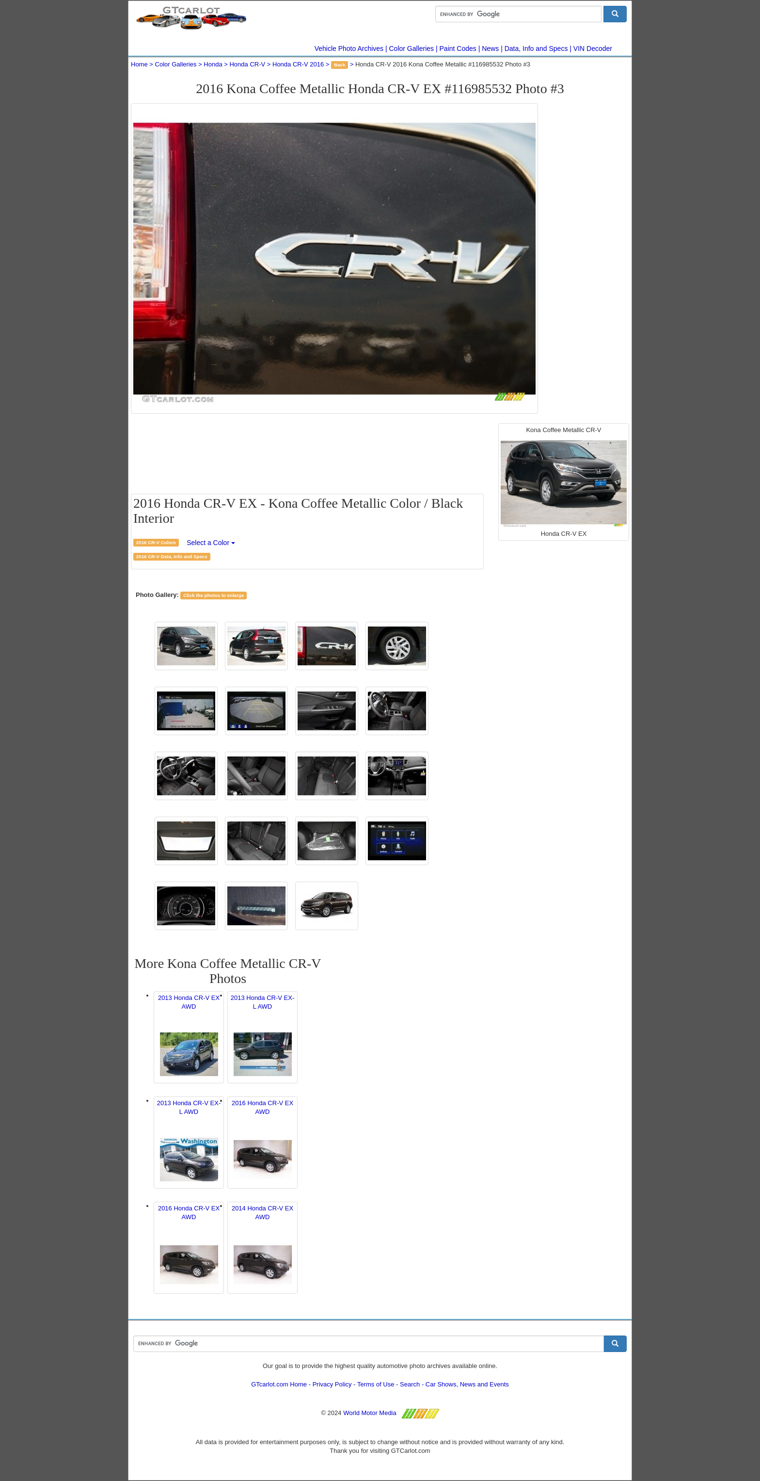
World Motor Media (369, 1413)
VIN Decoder (592, 48)
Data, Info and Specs (536, 48)
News (490, 48)
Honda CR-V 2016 (298, 64)
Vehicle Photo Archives (349, 48)
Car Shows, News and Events (467, 1384)
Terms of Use (376, 1384)
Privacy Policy (332, 1384)
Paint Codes (458, 48)
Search (410, 1384)
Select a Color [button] (211, 543)
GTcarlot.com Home (279, 1384)
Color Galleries (411, 48)
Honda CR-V (247, 64)
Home (139, 64)
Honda (213, 64)
